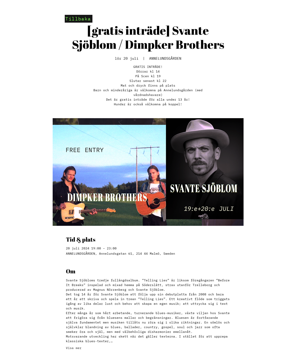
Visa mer (74, 348)
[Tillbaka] (78, 19)
